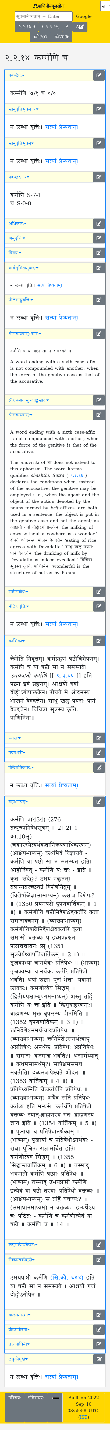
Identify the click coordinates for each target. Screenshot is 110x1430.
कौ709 (62, 37)
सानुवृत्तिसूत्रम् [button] (21, 143)
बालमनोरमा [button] (19, 1315)
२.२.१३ (26, 27)
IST (83, 1417)
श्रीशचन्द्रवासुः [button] (21, 415)
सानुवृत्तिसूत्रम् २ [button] (23, 109)
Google (83, 16)
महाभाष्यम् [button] (18, 802)
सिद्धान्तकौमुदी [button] (22, 1260)
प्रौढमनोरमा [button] (19, 1330)
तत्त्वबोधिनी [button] (19, 1344)
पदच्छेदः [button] (16, 75)
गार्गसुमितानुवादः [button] (23, 268)
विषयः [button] (15, 253)
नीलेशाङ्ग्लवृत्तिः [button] (21, 300)
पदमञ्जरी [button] (17, 753)
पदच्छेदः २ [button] (19, 177)
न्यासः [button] (15, 738)
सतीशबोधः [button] (19, 592)
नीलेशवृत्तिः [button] (19, 606)
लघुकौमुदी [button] (18, 1359)
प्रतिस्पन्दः (36, 1398)
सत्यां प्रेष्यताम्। (62, 127)
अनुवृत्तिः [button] (17, 238)
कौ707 (40, 37)
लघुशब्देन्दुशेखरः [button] (23, 1245)
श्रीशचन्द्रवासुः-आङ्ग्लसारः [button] (29, 400)
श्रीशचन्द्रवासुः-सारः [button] (25, 334)
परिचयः (15, 1398)
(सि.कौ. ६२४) (66, 1278)
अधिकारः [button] (18, 224)
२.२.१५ (50, 27)
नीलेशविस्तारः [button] (21, 768)
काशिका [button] (17, 641)
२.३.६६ (77, 475)
